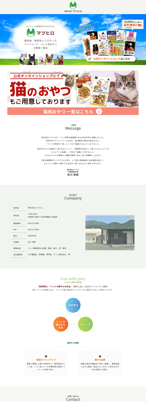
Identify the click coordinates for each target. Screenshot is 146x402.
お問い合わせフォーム (97, 386)
